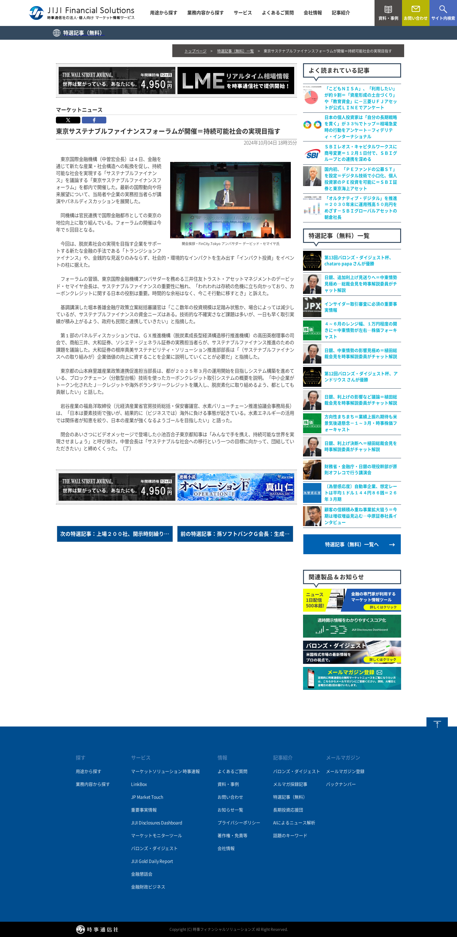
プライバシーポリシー (239, 823)
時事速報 (191, 771)
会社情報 (313, 12)
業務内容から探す (205, 12)
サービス (243, 12)
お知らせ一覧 (230, 810)
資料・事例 (228, 784)
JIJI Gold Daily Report (152, 861)
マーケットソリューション (156, 771)
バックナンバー (341, 784)
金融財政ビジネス (148, 887)
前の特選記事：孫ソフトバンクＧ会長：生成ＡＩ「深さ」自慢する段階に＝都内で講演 (237, 533)
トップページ (196, 51)
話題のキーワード (290, 835)
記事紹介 (341, 12)
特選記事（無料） (290, 797)
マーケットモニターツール (156, 835)
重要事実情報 (143, 810)
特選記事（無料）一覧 (235, 51)
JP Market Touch (147, 797)
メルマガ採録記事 (290, 784)
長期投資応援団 (288, 810)
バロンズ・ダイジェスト (154, 848)
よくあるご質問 (278, 12)
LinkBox (139, 784)
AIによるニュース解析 (294, 823)
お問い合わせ (230, 797)
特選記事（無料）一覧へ (352, 544)
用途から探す (163, 12)
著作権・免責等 (232, 835)
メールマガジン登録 (345, 771)
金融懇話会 (141, 874)
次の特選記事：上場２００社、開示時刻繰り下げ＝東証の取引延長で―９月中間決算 (116, 533)
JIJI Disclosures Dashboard (156, 823)
